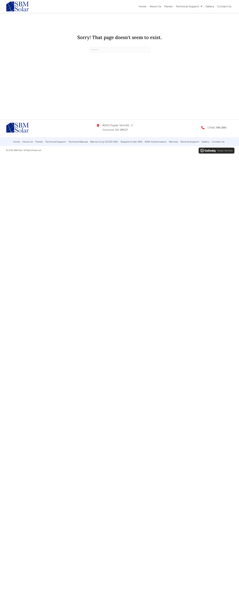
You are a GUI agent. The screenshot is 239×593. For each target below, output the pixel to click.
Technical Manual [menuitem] (78, 141)
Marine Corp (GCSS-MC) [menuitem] (104, 141)
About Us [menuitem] (27, 141)
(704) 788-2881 (217, 127)
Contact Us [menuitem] (218, 141)
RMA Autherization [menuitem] (156, 141)
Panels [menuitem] (39, 141)
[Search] (119, 49)
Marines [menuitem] (173, 141)
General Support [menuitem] (189, 141)
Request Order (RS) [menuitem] (132, 141)
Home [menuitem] (16, 141)
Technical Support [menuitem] (55, 141)
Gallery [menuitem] (205, 141)
